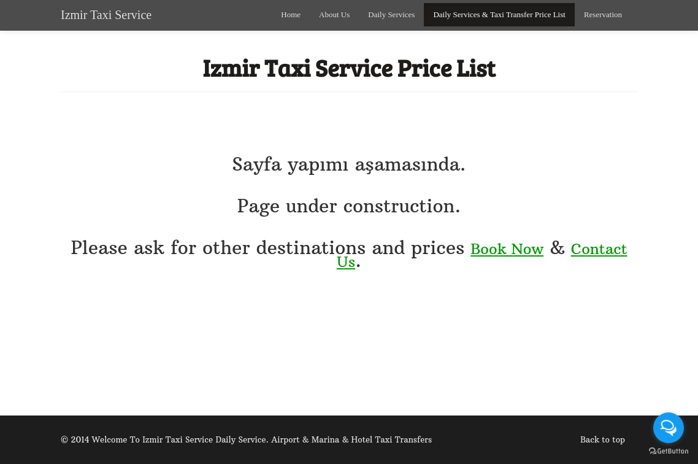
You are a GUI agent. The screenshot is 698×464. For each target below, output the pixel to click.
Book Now (506, 248)
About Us (334, 14)
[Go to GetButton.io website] (668, 451)
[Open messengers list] (668, 427)
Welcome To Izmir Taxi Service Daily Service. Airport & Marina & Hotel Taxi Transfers (262, 439)
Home (291, 14)
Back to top (602, 439)
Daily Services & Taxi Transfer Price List (499, 14)
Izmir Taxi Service (106, 14)
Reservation (603, 14)
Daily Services (391, 14)
